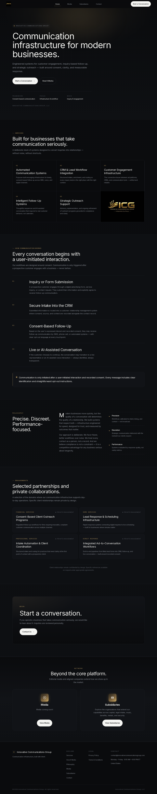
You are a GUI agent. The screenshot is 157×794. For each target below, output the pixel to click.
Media (69, 4)
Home (57, 4)
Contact (99, 4)
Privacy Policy (94, 755)
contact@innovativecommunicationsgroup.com (128, 755)
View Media (44, 723)
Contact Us (28, 631)
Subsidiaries (84, 4)
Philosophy (70, 764)
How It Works (47, 81)
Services (69, 755)
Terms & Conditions (96, 760)
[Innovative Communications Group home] (8, 4)
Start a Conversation (141, 4)
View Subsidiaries (112, 723)
